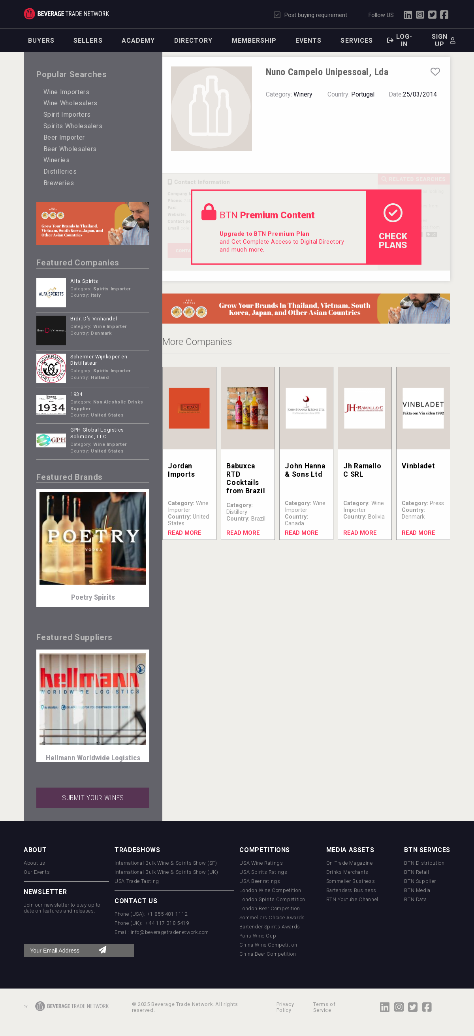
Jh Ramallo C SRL (362, 470)
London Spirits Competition (272, 899)
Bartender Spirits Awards (269, 927)
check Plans (393, 226)
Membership (254, 40)
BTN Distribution (424, 863)
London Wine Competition (270, 890)
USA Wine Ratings (261, 863)
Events (308, 40)
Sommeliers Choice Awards (272, 917)
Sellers (88, 40)
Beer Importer (64, 137)
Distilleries (60, 171)
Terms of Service (324, 1007)
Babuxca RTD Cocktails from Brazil (245, 478)
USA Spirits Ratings (263, 872)
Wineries (56, 160)
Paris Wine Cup (257, 936)
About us (34, 863)
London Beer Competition (269, 908)
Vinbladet (418, 466)
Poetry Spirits (93, 597)
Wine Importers (66, 92)
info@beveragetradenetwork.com (170, 932)
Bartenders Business (351, 890)
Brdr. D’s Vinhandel (93, 319)
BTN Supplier (420, 881)
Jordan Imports (181, 470)
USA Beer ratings (259, 881)
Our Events (37, 872)
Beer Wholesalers (70, 149)
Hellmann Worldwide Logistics (93, 757)
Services (356, 40)
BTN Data (415, 899)
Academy (138, 40)
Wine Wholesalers (70, 103)
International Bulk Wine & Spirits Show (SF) (166, 863)
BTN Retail (416, 872)
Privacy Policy (285, 1007)
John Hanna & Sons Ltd (305, 470)
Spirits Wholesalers (73, 126)
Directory (193, 40)
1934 (76, 394)
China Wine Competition (268, 945)
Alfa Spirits (84, 281)
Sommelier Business (350, 881)
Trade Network (66, 13)
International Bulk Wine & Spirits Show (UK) (166, 872)
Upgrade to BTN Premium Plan (264, 234)
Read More (184, 533)
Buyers (41, 40)
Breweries (58, 183)
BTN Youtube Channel (352, 899)
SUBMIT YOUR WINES (93, 798)
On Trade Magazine (349, 863)
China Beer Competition (267, 954)
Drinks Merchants (347, 872)
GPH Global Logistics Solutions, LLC (97, 433)
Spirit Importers (67, 114)
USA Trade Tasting (137, 881)
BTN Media (417, 890)
